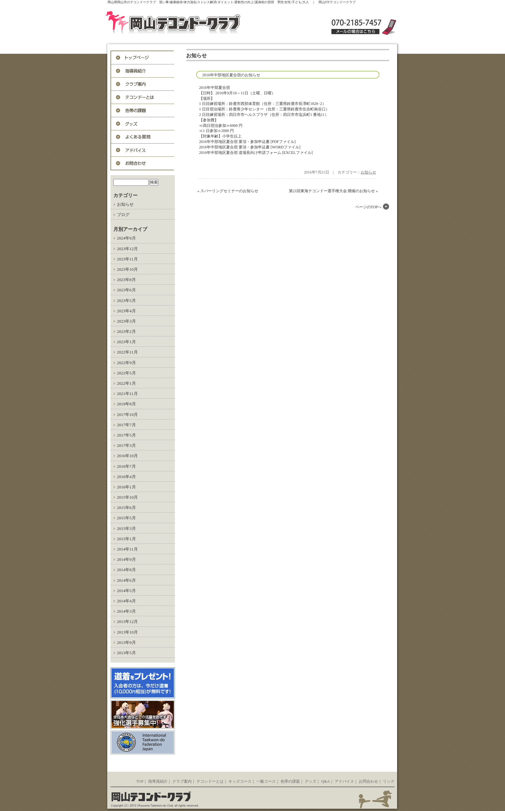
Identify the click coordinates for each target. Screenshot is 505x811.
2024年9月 (126, 238)
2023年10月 (127, 269)
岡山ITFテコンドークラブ (186, 23)
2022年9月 (126, 362)
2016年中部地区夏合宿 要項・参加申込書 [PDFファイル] (247, 141)
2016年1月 (126, 487)
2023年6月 (126, 290)
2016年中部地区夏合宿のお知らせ (231, 75)
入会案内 (142, 84)
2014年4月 (126, 601)
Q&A (142, 137)
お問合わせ (142, 163)
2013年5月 (126, 652)
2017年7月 (126, 424)
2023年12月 (127, 248)
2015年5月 (126, 517)
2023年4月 (126, 310)
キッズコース (240, 781)
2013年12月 (127, 621)
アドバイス (142, 150)
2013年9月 (126, 642)
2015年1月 (126, 538)
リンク (389, 781)
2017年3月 (126, 445)
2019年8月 (126, 403)
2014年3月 (126, 611)
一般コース (266, 781)
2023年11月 (127, 259)
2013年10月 (127, 632)
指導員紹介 (142, 71)
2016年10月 (127, 455)
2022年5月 (126, 373)
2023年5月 (126, 300)
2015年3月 (126, 528)
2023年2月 (126, 331)
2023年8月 (126, 279)
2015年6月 (126, 507)
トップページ (142, 57)
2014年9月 (126, 559)
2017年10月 (127, 414)
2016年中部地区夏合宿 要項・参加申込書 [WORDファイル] (249, 147)
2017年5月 (126, 435)
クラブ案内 (182, 781)
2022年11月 (127, 352)
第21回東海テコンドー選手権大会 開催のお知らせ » (333, 191)
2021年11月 (127, 393)
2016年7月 (126, 466)
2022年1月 (126, 383)
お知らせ (125, 204)
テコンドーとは (142, 97)
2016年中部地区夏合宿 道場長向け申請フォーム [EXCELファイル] (256, 152)
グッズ (142, 123)
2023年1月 (126, 341)
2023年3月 (126, 321)
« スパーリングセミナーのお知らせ (227, 191)
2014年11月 (127, 549)
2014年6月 (126, 580)
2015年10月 (127, 497)
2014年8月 (126, 569)
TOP (139, 781)
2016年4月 (126, 476)
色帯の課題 (142, 110)
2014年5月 (126, 590)
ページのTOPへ (368, 207)
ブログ (123, 214)
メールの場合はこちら (355, 31)
